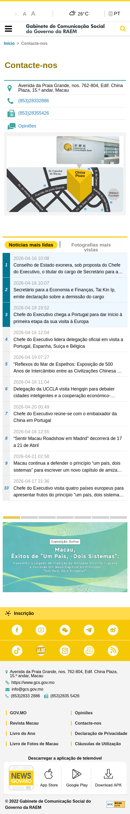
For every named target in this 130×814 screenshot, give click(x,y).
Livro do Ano (22, 733)
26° (83, 13)
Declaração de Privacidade (101, 733)
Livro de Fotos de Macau (34, 744)
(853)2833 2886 (25, 696)
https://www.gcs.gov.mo (32, 683)
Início (9, 43)
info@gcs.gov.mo (27, 689)
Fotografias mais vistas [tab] (91, 247)
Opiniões (27, 126)
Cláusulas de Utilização (98, 744)
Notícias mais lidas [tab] (31, 245)
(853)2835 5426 (64, 696)
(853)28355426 (33, 113)
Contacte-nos (88, 723)
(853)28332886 (33, 100)
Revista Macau (24, 723)
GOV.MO (18, 713)
